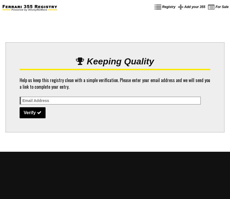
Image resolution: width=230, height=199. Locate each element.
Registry (165, 7)
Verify (32, 112)
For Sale (218, 7)
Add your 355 (191, 7)
